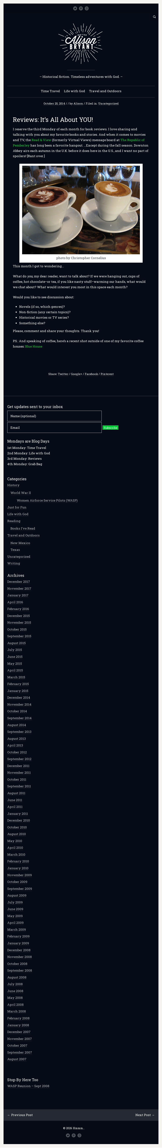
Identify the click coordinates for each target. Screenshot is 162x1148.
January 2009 (18, 943)
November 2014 (19, 704)
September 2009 (19, 889)
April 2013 (15, 745)
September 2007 (19, 1052)
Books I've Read (23, 528)
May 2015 (14, 664)
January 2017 (18, 595)
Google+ (76, 374)
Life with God (74, 91)
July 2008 (15, 984)
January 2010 (18, 868)
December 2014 (18, 698)
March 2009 (16, 930)
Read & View (41, 140)
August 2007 (17, 1059)
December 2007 (19, 1032)
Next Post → (145, 1115)
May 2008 (15, 998)
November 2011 (19, 773)
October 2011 (16, 779)
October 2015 (17, 629)
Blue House (33, 346)
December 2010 (18, 820)
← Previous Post (20, 1115)
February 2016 (18, 609)
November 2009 (19, 875)
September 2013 (19, 732)
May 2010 (14, 841)
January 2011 (17, 814)
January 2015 (17, 691)
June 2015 (15, 657)
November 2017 (19, 589)
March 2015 (16, 677)
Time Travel (50, 91)
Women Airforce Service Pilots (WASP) (47, 500)
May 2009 (15, 916)
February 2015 (18, 684)
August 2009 (17, 895)
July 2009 (15, 902)
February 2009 (18, 936)
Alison (78, 103)
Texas (15, 550)
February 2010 (18, 861)
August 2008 (17, 977)
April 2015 (15, 670)
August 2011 (16, 793)
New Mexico (20, 543)
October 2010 (17, 827)
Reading (14, 521)
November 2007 (19, 1039)
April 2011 (15, 807)
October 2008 (17, 964)
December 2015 (18, 616)
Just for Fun (17, 507)
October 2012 (17, 752)
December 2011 (18, 766)
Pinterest (107, 374)
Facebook (91, 374)
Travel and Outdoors (105, 91)
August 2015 (16, 643)
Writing (13, 563)
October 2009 (17, 882)
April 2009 (15, 923)
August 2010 (16, 834)
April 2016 (15, 602)
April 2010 (15, 848)
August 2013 (16, 739)
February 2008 (18, 1018)
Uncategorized (108, 103)
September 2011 (19, 786)
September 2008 (19, 970)
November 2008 (19, 957)
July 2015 (14, 650)
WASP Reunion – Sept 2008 (28, 1086)
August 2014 (16, 725)
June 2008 (15, 991)
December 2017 (18, 582)
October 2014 (17, 711)
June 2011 (14, 800)
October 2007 (17, 1045)
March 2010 (16, 855)
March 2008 (16, 1011)
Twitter (63, 374)
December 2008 (19, 950)
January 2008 (18, 1025)
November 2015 (19, 622)
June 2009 (15, 909)
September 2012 (19, 759)
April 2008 (15, 1005)
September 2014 (19, 718)
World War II (21, 493)
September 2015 (19, 636)
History (13, 485)
